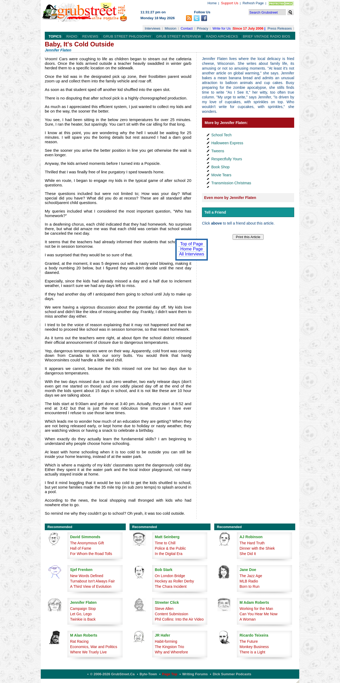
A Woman (248, 619)
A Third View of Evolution (90, 586)
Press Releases (280, 28)
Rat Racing (79, 641)
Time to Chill (165, 543)
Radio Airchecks (222, 36)
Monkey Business (254, 647)
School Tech (221, 135)
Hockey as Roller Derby (174, 581)
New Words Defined (86, 576)
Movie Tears (221, 175)
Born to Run (250, 586)
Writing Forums (195, 674)
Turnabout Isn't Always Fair (92, 581)
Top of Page (191, 244)
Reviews (90, 36)
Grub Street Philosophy (127, 36)
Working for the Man (256, 608)
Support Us (229, 3)
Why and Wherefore (171, 652)
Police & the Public (170, 548)
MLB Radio (249, 581)
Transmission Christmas (231, 183)
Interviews (152, 28)
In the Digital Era (169, 554)
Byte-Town (148, 674)
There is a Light (252, 652)
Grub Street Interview (178, 36)
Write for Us (221, 28)
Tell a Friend (215, 212)
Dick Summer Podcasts (232, 674)
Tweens (217, 151)
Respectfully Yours (226, 159)
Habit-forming (166, 641)
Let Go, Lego (81, 614)
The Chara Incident (171, 586)
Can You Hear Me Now (258, 614)
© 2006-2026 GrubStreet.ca (112, 674)
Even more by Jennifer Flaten (230, 197)
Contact (187, 28)
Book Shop (220, 167)
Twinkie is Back (83, 619)
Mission (170, 28)
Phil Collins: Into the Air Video (179, 619)
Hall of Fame (80, 548)
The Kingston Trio (169, 647)
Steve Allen (164, 608)
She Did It (248, 554)
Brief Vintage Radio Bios (266, 36)
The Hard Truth (252, 543)
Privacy (202, 28)
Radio (71, 36)
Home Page (191, 249)
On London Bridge (170, 576)
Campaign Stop (83, 608)
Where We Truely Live (88, 652)
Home (212, 3)
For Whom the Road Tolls (91, 554)
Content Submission (171, 614)
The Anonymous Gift (87, 543)
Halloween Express (227, 143)
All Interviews (191, 254)
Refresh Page (253, 3)
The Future (249, 641)
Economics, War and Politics (93, 647)
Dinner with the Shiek (257, 548)
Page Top (169, 674)
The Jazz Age (251, 576)
